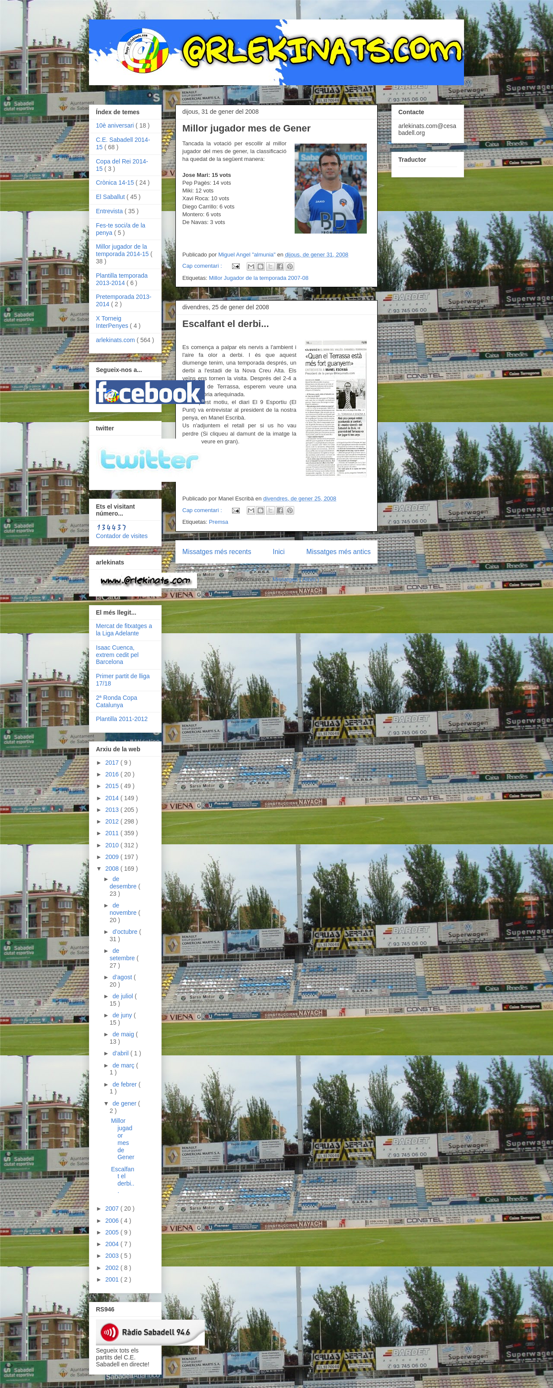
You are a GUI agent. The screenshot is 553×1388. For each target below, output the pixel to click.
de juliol (123, 996)
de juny (122, 1015)
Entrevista (110, 211)
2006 (113, 1220)
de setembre (123, 954)
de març (124, 1065)
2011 (113, 833)
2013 (113, 809)
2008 (113, 868)
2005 (113, 1232)
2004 (113, 1244)
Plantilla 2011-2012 (122, 718)
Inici (279, 551)
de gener (125, 1103)
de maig (124, 1034)
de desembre (124, 882)
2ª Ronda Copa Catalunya (116, 701)
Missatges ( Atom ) (296, 579)
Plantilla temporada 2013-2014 (122, 279)
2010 (113, 845)
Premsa (218, 522)
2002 (113, 1267)
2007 (113, 1208)
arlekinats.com (116, 340)
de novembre (124, 909)
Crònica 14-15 (116, 182)
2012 (113, 821)
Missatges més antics (338, 551)
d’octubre (125, 931)
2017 (113, 762)
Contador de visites (122, 535)
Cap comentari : (202, 266)
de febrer (125, 1084)
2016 (113, 774)
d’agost (122, 977)
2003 (113, 1255)
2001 (113, 1279)
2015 (113, 785)
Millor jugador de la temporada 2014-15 (123, 250)
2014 (113, 798)
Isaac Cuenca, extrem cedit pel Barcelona (117, 655)
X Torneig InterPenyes (113, 322)
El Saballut (111, 196)
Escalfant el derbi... (225, 323)
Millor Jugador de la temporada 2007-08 (258, 278)
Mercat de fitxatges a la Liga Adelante (124, 629)
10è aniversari (116, 125)
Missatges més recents (216, 551)
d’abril (121, 1053)
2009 (113, 856)
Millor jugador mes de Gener (246, 128)
